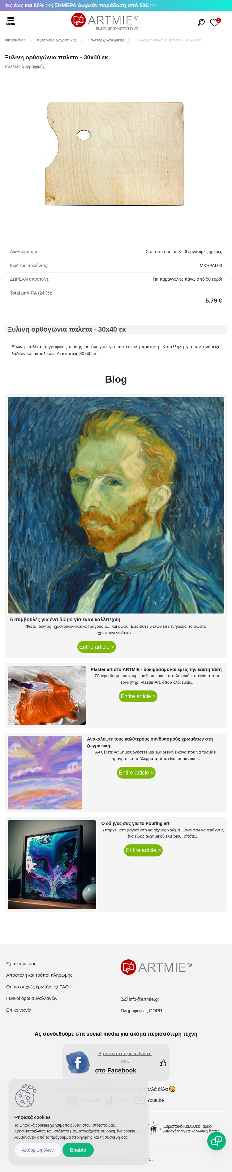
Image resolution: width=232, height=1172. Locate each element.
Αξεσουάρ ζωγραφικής (57, 40)
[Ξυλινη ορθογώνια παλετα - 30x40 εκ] (116, 152)
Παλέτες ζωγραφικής (106, 40)
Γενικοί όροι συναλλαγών (31, 998)
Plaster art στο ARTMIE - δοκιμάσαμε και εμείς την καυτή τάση (156, 669)
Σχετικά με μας (21, 963)
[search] (201, 22)
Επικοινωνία (18, 1010)
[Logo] (104, 22)
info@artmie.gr (144, 999)
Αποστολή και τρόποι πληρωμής (39, 975)
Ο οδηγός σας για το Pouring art (135, 823)
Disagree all (38, 1150)
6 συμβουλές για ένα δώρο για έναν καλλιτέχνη (65, 619)
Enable (78, 1150)
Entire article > (96, 647)
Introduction (15, 40)
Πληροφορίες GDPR (141, 1010)
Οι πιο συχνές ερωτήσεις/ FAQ (37, 986)
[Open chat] (216, 1141)
